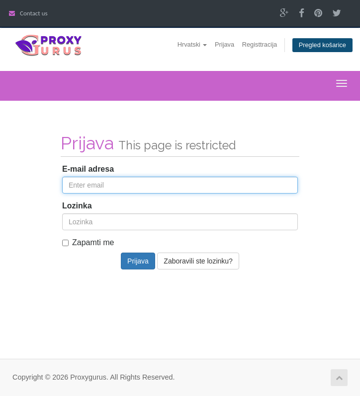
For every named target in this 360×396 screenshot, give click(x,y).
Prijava (224, 44)
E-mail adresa (88, 169)
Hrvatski (192, 44)
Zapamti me (88, 242)
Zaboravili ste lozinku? (198, 261)
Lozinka (77, 205)
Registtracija (259, 44)
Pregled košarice (322, 45)
